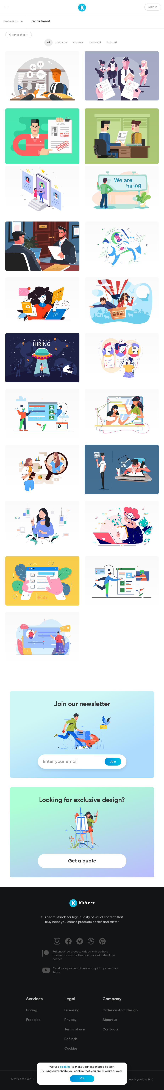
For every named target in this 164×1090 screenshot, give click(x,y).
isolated (112, 42)
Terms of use (74, 1029)
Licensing (71, 1010)
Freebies (33, 1020)
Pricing (31, 1010)
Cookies (70, 1048)
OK (82, 1078)
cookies (65, 1067)
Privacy (70, 1020)
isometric (78, 42)
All (48, 42)
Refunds (70, 1039)
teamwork (95, 42)
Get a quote (82, 860)
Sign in (152, 7)
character (61, 42)
